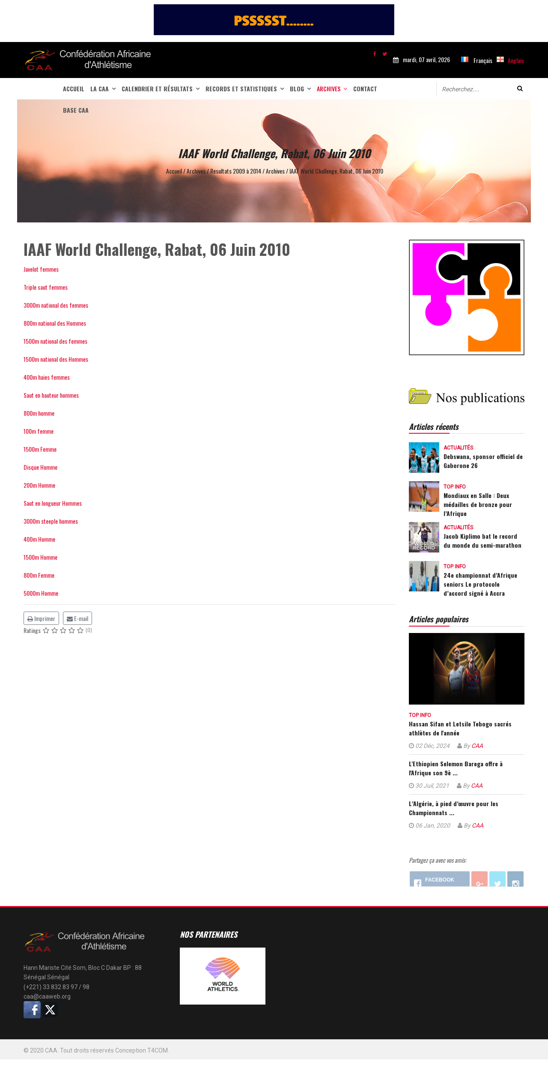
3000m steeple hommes (51, 520)
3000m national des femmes (56, 304)
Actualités (458, 448)
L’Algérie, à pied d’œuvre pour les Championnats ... (453, 808)
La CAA (99, 88)
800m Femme (39, 574)
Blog (297, 88)
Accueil (73, 88)
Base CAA (76, 109)
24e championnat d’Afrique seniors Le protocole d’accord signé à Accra (480, 583)
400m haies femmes (47, 376)
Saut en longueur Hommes (53, 502)
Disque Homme (40, 466)
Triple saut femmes (46, 286)
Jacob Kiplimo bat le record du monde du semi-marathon (482, 540)
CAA (477, 745)
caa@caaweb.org (47, 996)
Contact (365, 88)
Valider (519, 88)
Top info (455, 487)
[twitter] (384, 53)
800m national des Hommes (55, 322)
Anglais (516, 60)
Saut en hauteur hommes (51, 394)
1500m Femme (40, 448)
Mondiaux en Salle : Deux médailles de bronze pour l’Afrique (478, 504)
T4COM (157, 1050)
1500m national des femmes (55, 340)
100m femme (39, 430)
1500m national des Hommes (56, 358)
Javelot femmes (41, 268)
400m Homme (39, 538)
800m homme (39, 412)
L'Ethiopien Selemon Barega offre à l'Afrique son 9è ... (456, 768)
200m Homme (39, 484)
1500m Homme (40, 556)
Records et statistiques (241, 88)
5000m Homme (41, 592)
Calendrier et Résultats (157, 88)
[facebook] (374, 53)
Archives (328, 88)
